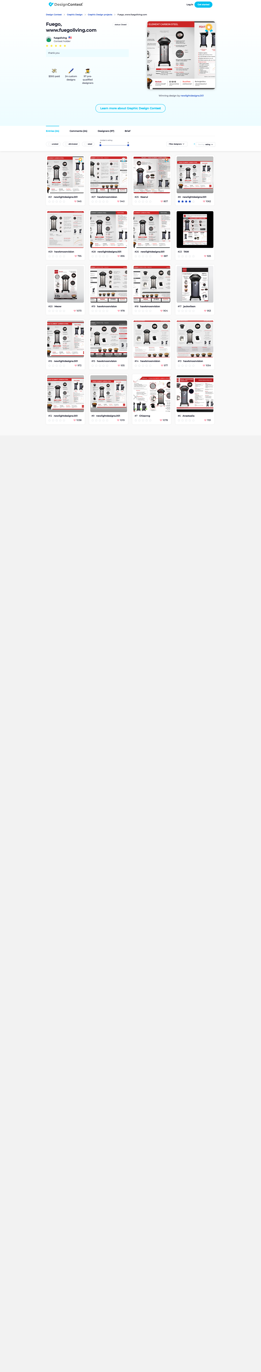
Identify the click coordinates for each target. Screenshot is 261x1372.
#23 (180, 251)
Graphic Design (75, 15)
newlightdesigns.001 (192, 95)
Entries (52, 131)
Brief (127, 131)
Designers (106, 131)
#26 (137, 251)
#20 (50, 306)
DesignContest (66, 4)
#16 (50, 361)
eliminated (72, 144)
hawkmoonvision (107, 197)
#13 (180, 361)
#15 (93, 361)
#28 (93, 251)
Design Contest (54, 15)
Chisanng (144, 416)
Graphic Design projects (100, 15)
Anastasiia (188, 416)
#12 (50, 416)
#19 (93, 306)
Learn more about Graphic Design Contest (130, 108)
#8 (179, 197)
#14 (137, 361)
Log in (190, 4)
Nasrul (144, 197)
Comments (78, 131)
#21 (50, 197)
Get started (203, 4)
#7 (136, 416)
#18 (137, 306)
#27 (93, 197)
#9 (93, 416)
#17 (180, 306)
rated (90, 144)
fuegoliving (60, 38)
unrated (55, 144)
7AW (186, 252)
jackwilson (189, 306)
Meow (57, 306)
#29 (50, 251)
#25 (137, 197)
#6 (179, 416)
